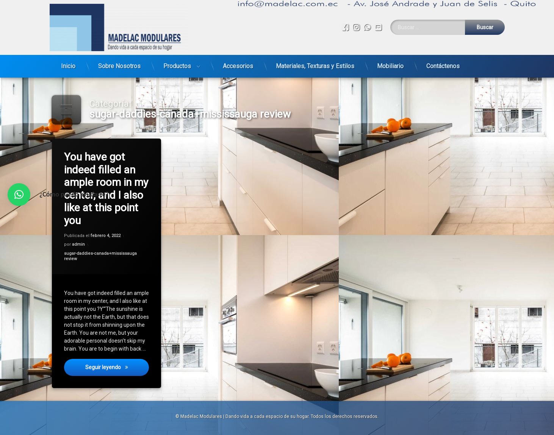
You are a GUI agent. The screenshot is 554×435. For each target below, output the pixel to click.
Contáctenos (443, 63)
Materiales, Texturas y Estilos (315, 63)
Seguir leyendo (117, 371)
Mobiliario (390, 63)
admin (79, 244)
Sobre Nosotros (119, 63)
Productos (177, 63)
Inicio (68, 63)
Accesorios (238, 63)
